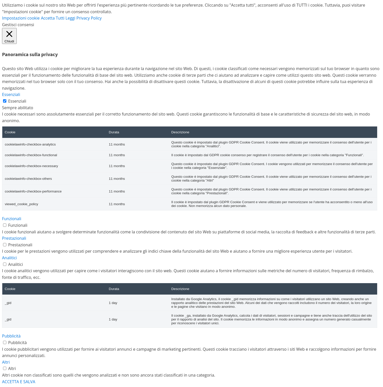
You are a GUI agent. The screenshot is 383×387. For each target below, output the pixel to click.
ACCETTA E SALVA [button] (18, 381)
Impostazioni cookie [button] (21, 18)
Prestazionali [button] (14, 238)
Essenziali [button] (11, 94)
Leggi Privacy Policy (84, 18)
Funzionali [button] (11, 218)
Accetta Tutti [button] (52, 18)
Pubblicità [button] (11, 336)
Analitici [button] (9, 258)
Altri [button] (6, 362)
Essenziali (17, 101)
